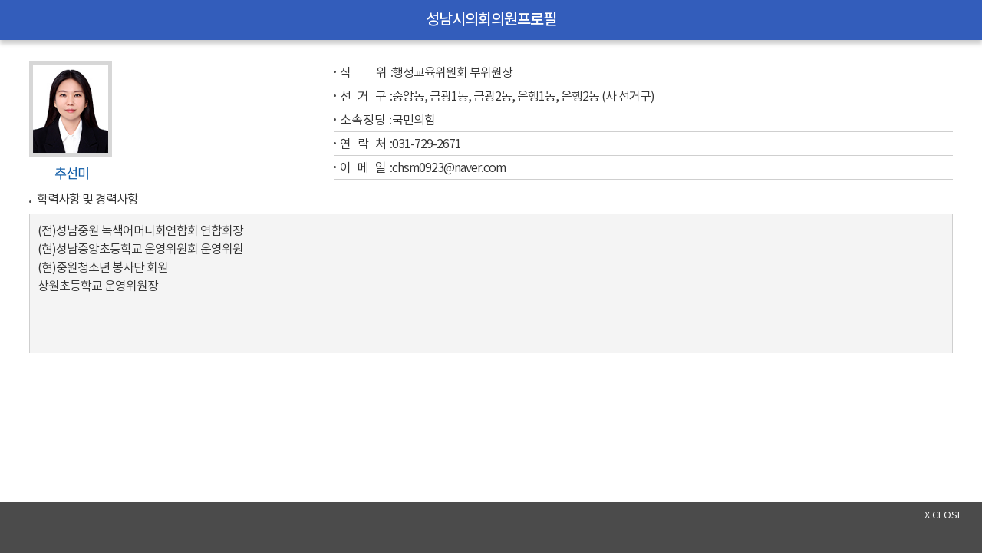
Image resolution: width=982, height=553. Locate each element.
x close (943, 516)
